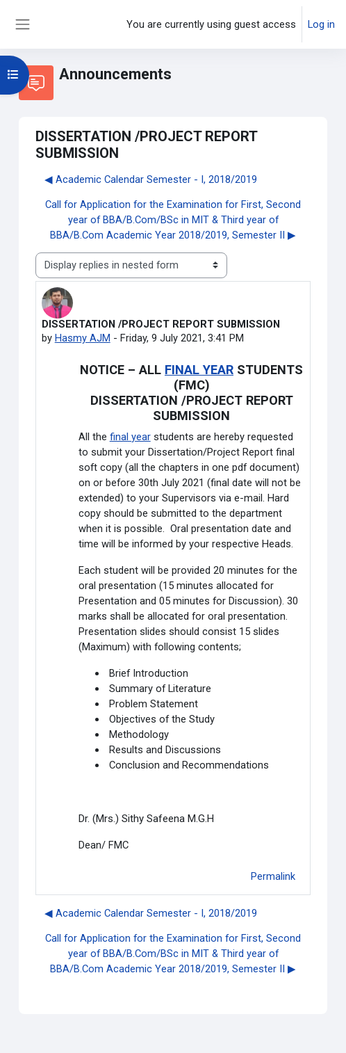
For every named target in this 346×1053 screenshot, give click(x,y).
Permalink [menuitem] (273, 876)
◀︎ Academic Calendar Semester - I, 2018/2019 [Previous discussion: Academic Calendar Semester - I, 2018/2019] (150, 179)
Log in (321, 24)
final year (130, 437)
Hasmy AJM (82, 338)
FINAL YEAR (199, 369)
